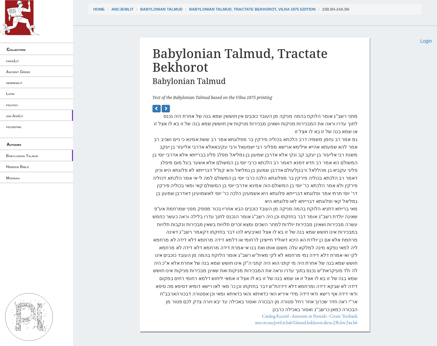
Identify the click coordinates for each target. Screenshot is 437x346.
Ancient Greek (18, 72)
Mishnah (13, 178)
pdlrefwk (13, 127)
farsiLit (12, 61)
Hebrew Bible (17, 167)
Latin (10, 94)
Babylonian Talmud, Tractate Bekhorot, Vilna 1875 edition (252, 9)
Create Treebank (344, 316)
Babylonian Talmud (22, 156)
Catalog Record (275, 316)
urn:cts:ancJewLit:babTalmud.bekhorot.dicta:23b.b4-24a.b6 (306, 323)
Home (99, 9)
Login (426, 41)
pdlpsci (12, 105)
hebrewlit (14, 83)
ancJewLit (14, 116)
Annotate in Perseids (309, 316)
